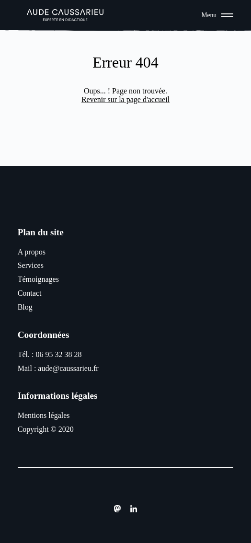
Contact (30, 293)
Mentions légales (44, 415)
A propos (32, 252)
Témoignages (38, 279)
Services (31, 265)
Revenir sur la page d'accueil (125, 99)
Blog (25, 307)
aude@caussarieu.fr (68, 368)
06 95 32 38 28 (58, 354)
